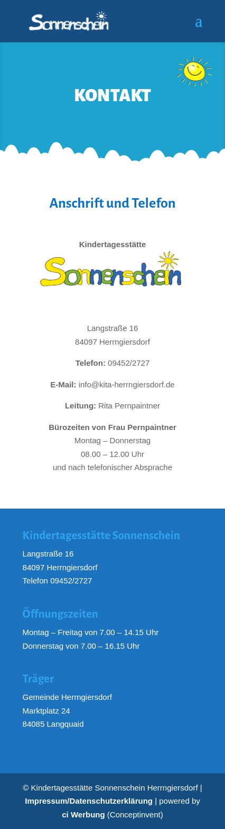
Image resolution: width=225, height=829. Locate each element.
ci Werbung (83, 814)
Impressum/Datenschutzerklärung (89, 800)
